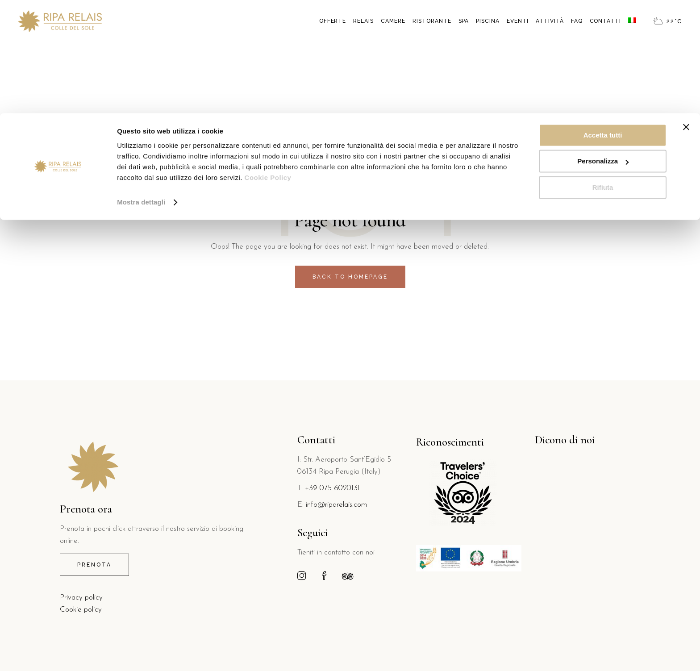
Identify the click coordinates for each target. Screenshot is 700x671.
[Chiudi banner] (686, 14)
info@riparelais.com (336, 504)
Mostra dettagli (141, 89)
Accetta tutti (602, 22)
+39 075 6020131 (332, 488)
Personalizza (603, 48)
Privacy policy (81, 597)
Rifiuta (602, 74)
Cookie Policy (268, 64)
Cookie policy (81, 609)
